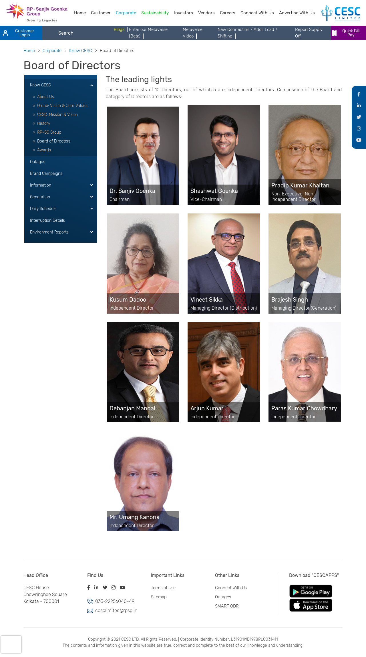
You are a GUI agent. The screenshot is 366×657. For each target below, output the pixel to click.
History (43, 123)
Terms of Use (162, 587)
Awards (44, 150)
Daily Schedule (43, 208)
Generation (40, 197)
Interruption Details (47, 220)
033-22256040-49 (113, 601)
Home (80, 12)
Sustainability (155, 12)
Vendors (206, 12)
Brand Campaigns (46, 173)
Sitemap (158, 596)
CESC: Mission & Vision (57, 114)
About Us (45, 96)
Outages (37, 161)
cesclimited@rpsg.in (115, 610)
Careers (227, 12)
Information (40, 185)
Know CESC (80, 50)
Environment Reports (49, 232)
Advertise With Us (297, 12)
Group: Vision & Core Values (62, 105)
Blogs (119, 29)
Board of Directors (54, 141)
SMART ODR (226, 606)
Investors (183, 12)
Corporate (126, 12)
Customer (101, 12)
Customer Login (18, 33)
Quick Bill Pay (346, 33)
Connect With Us (257, 12)
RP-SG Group (49, 132)
